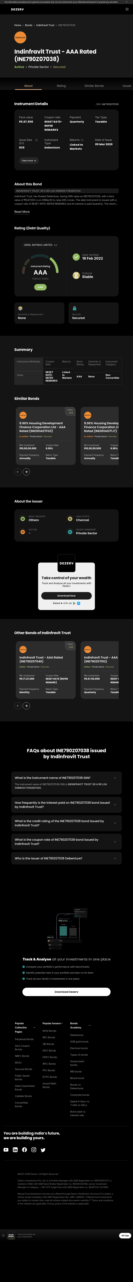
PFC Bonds (49, 1070)
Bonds (28, 25)
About (28, 86)
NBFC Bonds (22, 1055)
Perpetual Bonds (24, 1039)
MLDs (18, 1062)
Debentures (76, 1034)
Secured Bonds (23, 1068)
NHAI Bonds (49, 1030)
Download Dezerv (66, 992)
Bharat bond (77, 1077)
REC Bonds (49, 1037)
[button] (25, 1027)
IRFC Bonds (49, 1063)
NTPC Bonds (50, 1076)
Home (17, 25)
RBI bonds (76, 1071)
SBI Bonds (48, 1043)
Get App (125, 1235)
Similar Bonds (94, 86)
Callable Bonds (23, 1095)
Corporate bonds (79, 1094)
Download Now (66, 595)
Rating (61, 86)
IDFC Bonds (49, 1050)
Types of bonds (79, 1054)
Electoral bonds (79, 1048)
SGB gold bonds (79, 1041)
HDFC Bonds (50, 1057)
